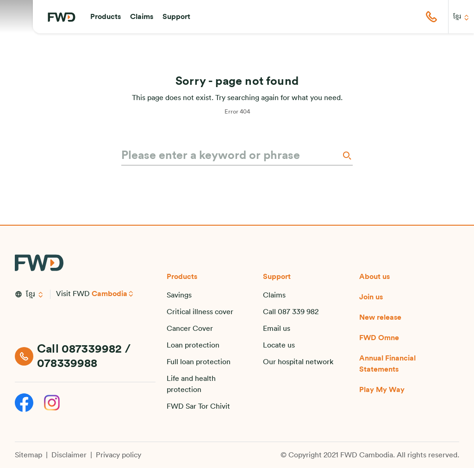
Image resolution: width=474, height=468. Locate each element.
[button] (105, 16)
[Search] (346, 155)
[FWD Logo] (61, 17)
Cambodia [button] (109, 293)
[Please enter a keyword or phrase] (230, 155)
